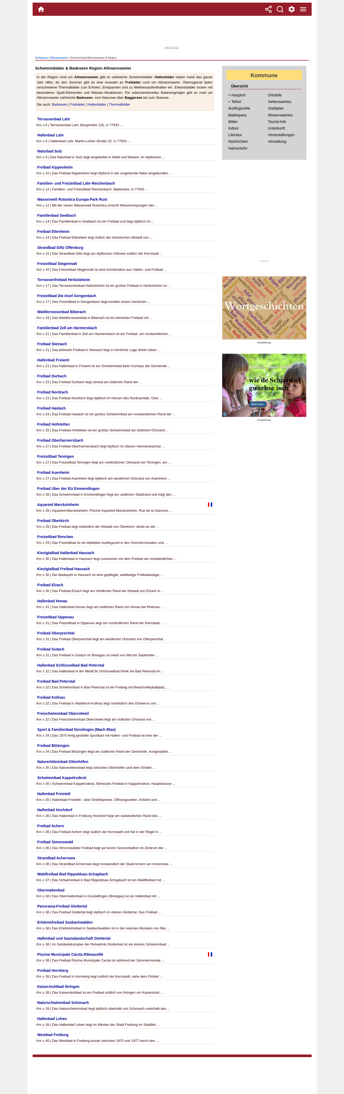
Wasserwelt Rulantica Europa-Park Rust (72, 199)
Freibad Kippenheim (55, 167)
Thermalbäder (119, 104)
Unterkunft (276, 128)
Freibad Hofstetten (53, 424)
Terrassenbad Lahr (53, 119)
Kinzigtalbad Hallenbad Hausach (65, 553)
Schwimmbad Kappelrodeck (62, 778)
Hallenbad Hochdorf (54, 810)
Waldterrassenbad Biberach (61, 312)
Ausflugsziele (239, 108)
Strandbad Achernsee (56, 858)
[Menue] (303, 9)
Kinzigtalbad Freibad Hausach (63, 569)
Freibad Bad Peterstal (56, 681)
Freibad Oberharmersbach (60, 440)
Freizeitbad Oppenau (55, 617)
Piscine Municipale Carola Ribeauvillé (70, 954)
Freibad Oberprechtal (56, 633)
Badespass (237, 115)
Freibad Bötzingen (53, 745)
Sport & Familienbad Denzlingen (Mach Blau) (76, 729)
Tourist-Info (277, 122)
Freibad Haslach (51, 408)
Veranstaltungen (281, 135)
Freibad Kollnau (51, 697)
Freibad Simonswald (55, 842)
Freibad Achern (50, 826)
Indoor (233, 128)
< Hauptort (237, 95)
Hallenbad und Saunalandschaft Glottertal (74, 938)
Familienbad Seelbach (56, 215)
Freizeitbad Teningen (55, 456)
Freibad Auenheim (53, 472)
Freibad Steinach (52, 344)
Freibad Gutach (50, 649)
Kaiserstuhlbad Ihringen (58, 986)
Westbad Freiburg (53, 1035)
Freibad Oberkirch (53, 521)
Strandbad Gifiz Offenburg (60, 247)
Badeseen (59, 104)
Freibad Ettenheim (53, 231)
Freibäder (77, 104)
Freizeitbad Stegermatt (57, 264)
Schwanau (41, 57)
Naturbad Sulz (49, 151)
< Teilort (234, 102)
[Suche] (280, 9)
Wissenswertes (280, 115)
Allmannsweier (59, 57)
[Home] (41, 9)
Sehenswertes (279, 102)
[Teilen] (268, 9)
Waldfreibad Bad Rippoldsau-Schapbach (72, 874)
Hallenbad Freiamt (53, 360)
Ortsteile (275, 95)
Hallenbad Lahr (50, 135)
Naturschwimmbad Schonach (63, 1003)
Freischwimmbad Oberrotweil (63, 713)
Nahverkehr (237, 148)
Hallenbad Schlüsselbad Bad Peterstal (70, 665)
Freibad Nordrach (52, 392)
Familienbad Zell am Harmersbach (67, 328)
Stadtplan (275, 108)
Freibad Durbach (52, 376)
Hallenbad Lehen (52, 1019)
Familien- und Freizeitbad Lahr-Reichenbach (76, 183)
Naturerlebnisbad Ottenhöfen (62, 762)
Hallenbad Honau (52, 601)
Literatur (235, 135)
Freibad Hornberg (52, 970)
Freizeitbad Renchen (55, 537)
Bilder (233, 122)
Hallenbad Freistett (54, 794)
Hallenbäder (97, 104)
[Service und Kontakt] (291, 9)
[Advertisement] (172, 33)
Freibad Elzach (50, 585)
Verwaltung (277, 141)
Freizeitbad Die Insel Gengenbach (66, 296)
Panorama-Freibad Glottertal (62, 906)
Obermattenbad (50, 890)
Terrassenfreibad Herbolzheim (63, 280)
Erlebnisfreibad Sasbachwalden (65, 922)
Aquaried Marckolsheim (58, 504)
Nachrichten (238, 141)
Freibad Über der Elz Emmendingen (68, 488)
